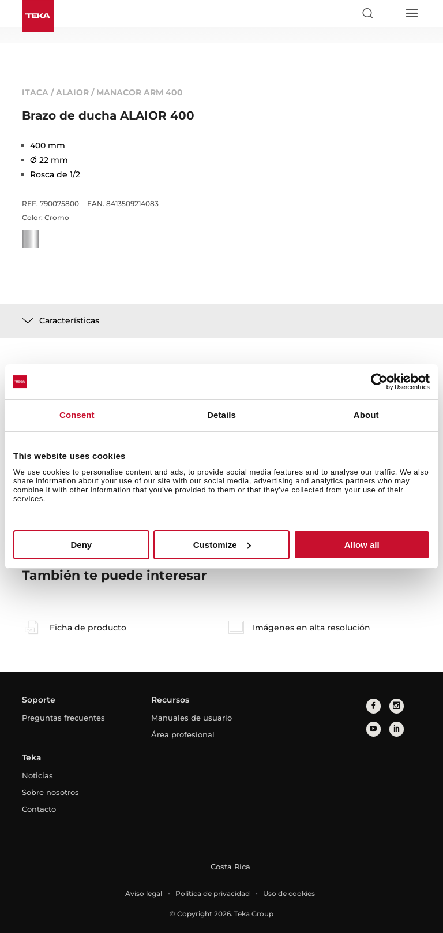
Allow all (362, 545)
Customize (222, 545)
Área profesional (183, 734)
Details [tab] (221, 415)
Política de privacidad (212, 893)
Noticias (37, 775)
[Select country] (389, 13)
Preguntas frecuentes (63, 717)
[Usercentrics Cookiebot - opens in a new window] (379, 381)
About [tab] (366, 415)
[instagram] (396, 706)
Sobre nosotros (50, 792)
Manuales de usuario (191, 717)
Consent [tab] (77, 415)
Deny (81, 545)
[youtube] (373, 729)
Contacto (39, 808)
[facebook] (373, 706)
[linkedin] (396, 729)
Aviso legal (143, 893)
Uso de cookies (289, 893)
